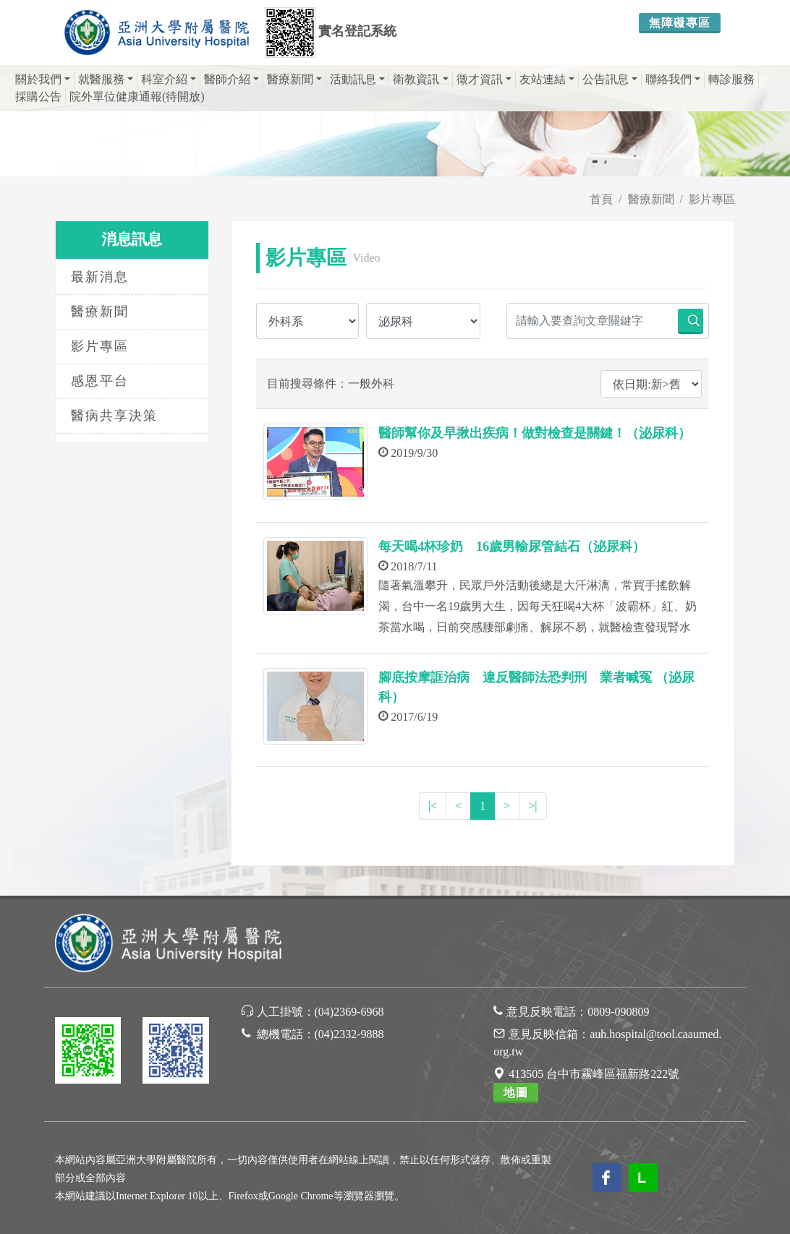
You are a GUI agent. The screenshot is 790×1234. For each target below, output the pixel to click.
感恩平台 (100, 381)
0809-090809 (618, 1012)
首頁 (601, 199)
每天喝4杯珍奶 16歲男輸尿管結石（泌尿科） (511, 546)
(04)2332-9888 (349, 1034)
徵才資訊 (483, 79)
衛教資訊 (420, 79)
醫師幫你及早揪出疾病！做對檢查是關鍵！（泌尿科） (534, 433)
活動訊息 (357, 79)
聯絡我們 (672, 79)
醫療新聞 (294, 79)
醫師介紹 (231, 79)
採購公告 (38, 96)
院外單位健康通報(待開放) (137, 96)
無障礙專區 (679, 23)
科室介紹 (168, 79)
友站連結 (546, 79)
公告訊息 (609, 79)
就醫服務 (105, 79)
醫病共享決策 (114, 415)
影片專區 (712, 199)
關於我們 (42, 79)
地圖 (516, 1093)
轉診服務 (731, 79)
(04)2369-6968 (349, 1012)
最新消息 (100, 277)
